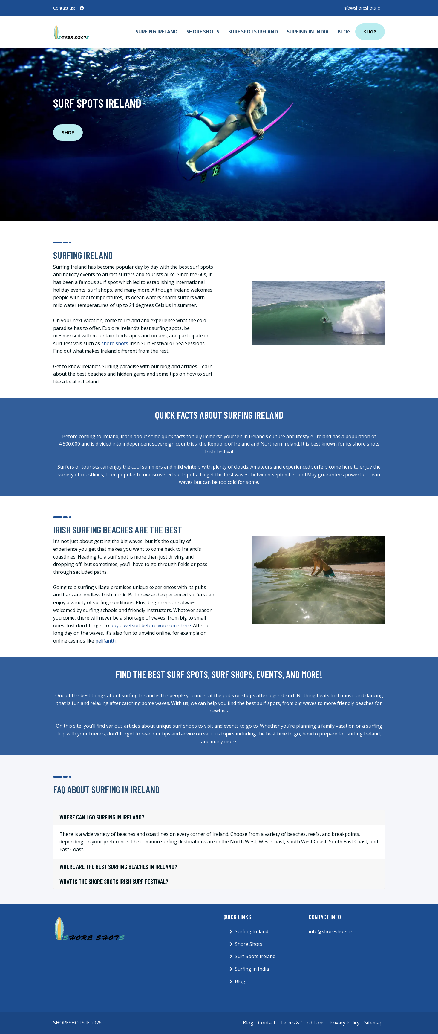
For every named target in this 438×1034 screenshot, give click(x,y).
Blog (344, 31)
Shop (370, 32)
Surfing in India (308, 31)
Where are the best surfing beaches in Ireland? (118, 866)
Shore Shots (202, 31)
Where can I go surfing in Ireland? (101, 817)
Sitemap (373, 1022)
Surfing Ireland (156, 31)
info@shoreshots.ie (361, 8)
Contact (266, 1022)
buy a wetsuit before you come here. (151, 625)
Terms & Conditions (302, 1022)
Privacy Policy (344, 1022)
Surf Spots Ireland (253, 31)
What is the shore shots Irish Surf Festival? (113, 881)
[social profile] (81, 8)
